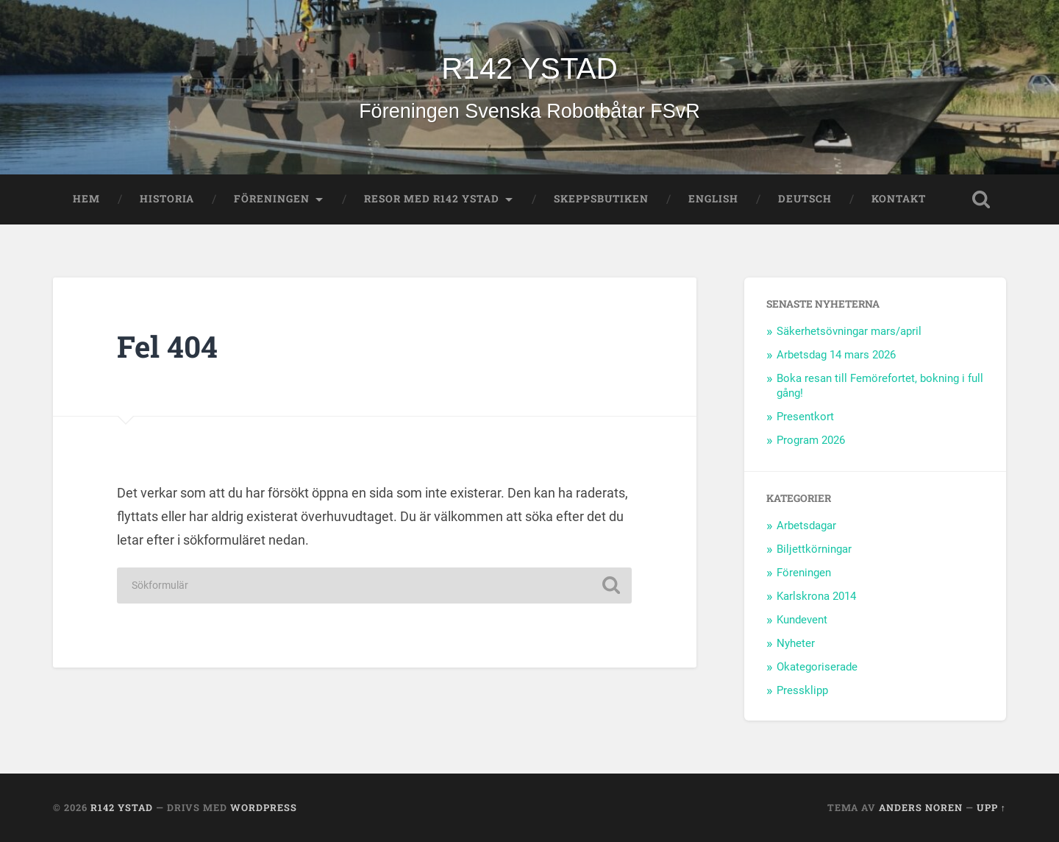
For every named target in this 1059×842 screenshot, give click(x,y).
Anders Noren (921, 807)
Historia (167, 198)
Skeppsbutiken (601, 198)
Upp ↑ (991, 807)
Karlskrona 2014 (816, 596)
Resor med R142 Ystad (431, 198)
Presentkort (805, 416)
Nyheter (796, 643)
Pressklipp (802, 690)
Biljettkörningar (814, 549)
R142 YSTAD (529, 68)
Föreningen (272, 198)
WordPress (263, 807)
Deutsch (805, 198)
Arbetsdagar (806, 525)
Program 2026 (811, 440)
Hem (86, 198)
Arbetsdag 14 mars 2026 (836, 354)
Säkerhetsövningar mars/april (849, 331)
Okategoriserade (817, 666)
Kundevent (802, 619)
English (713, 198)
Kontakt (898, 198)
